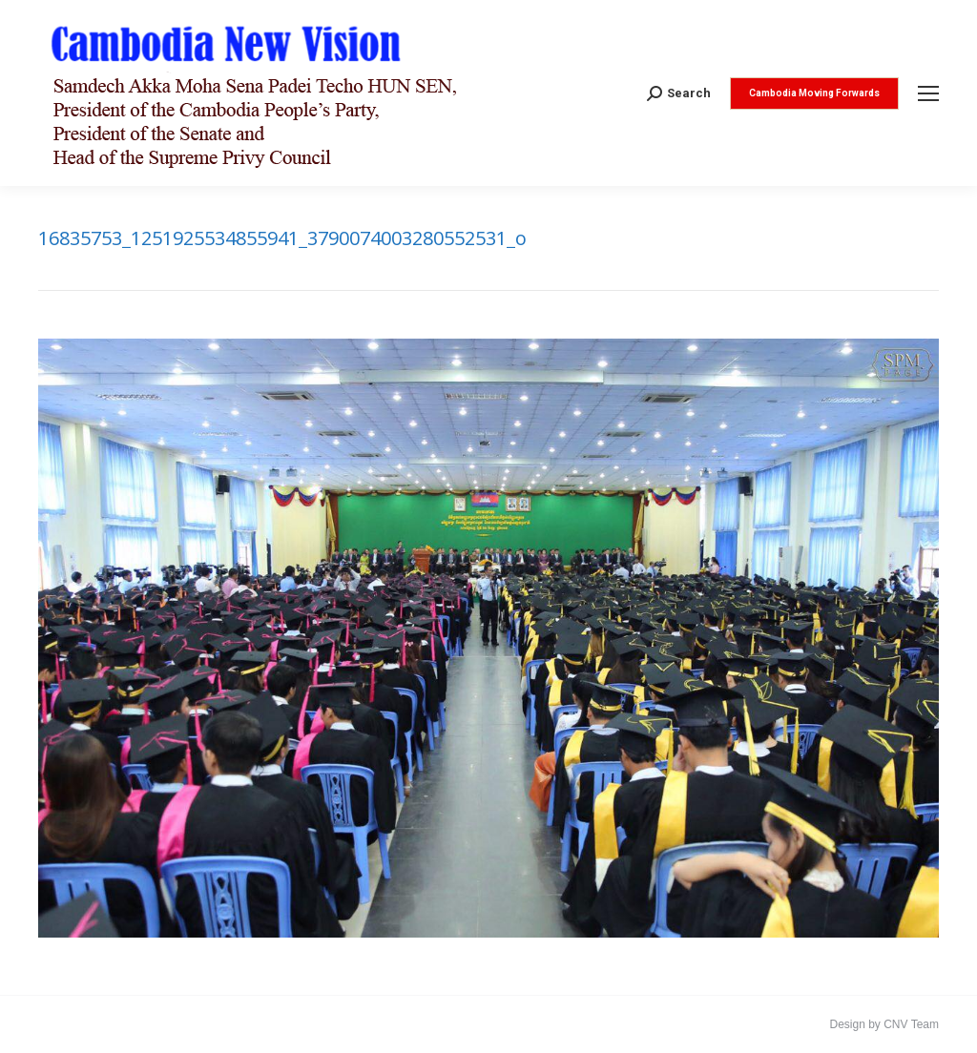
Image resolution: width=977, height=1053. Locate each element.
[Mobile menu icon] (928, 93)
